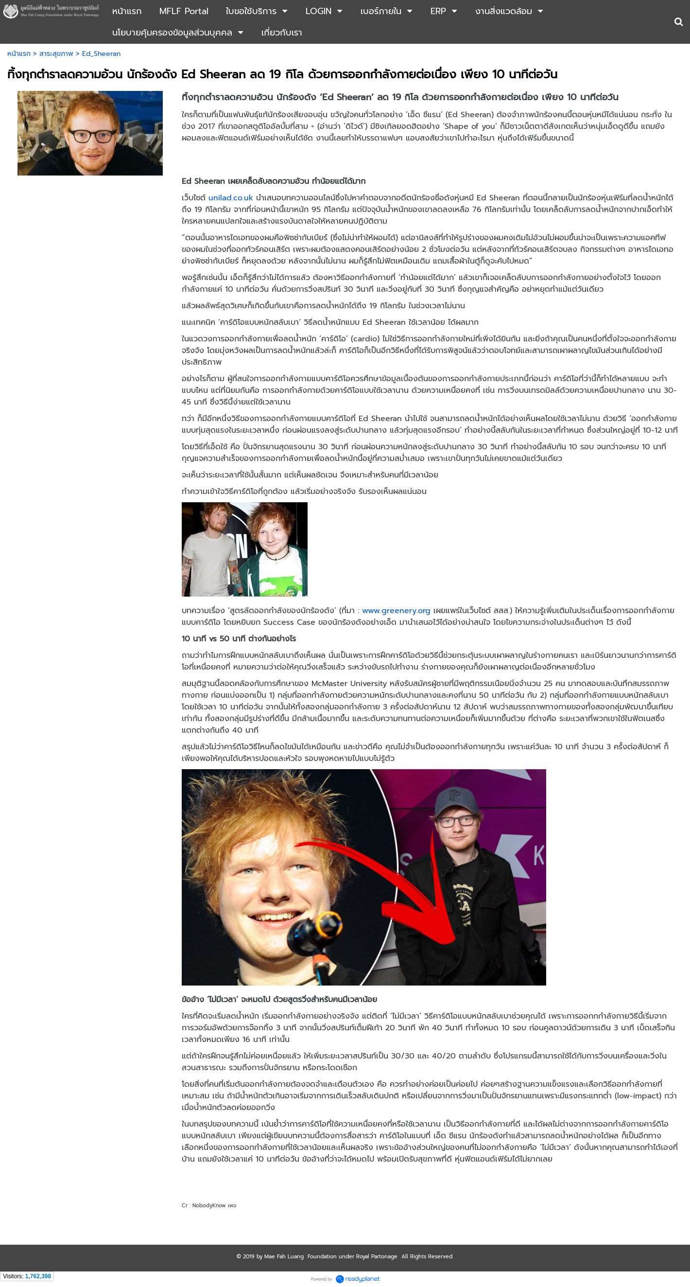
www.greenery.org (396, 611)
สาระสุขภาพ (56, 54)
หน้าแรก (19, 54)
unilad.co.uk (230, 198)
